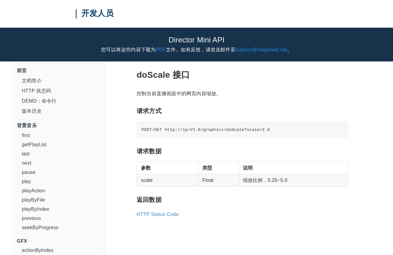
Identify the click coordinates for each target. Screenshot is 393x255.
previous (31, 218)
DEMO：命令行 (39, 101)
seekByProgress (40, 227)
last (26, 153)
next (26, 163)
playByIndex (35, 209)
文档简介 (32, 80)
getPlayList (34, 144)
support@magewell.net (261, 49)
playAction (33, 190)
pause (29, 172)
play (26, 181)
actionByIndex (37, 250)
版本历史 (32, 111)
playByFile (33, 199)
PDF (161, 49)
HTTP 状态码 (36, 90)
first (26, 135)
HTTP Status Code (158, 214)
